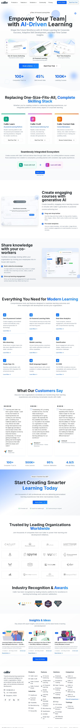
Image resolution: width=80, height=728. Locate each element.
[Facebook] (5, 699)
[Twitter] (9, 699)
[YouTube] (18, 699)
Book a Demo (61, 2)
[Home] (4, 2)
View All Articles (40, 659)
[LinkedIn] (14, 699)
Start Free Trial (73, 2)
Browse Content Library (66, 140)
